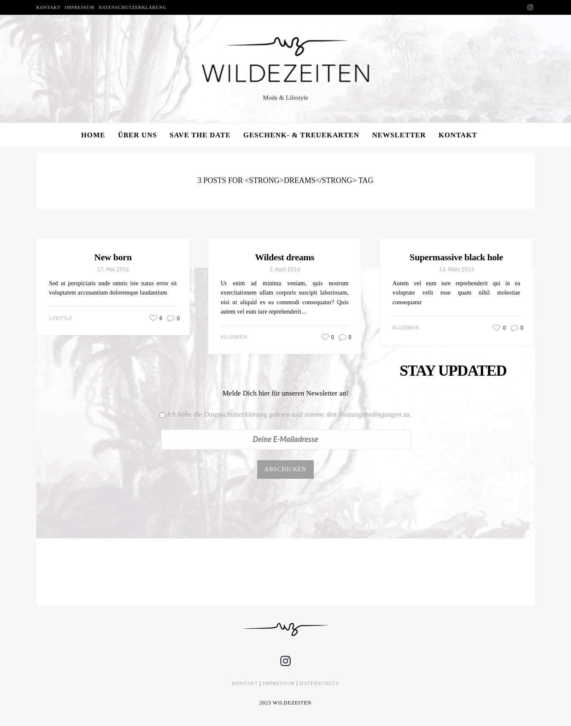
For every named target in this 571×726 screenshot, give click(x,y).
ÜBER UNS (137, 135)
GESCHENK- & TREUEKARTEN (301, 135)
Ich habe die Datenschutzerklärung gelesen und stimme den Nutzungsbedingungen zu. (289, 414)
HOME (93, 135)
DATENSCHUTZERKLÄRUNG (132, 7)
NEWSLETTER (399, 135)
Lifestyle (60, 318)
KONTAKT (48, 7)
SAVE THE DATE (200, 135)
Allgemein (234, 337)
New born (113, 257)
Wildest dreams (285, 257)
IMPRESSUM (79, 7)
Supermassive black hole (456, 257)
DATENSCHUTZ (320, 685)
